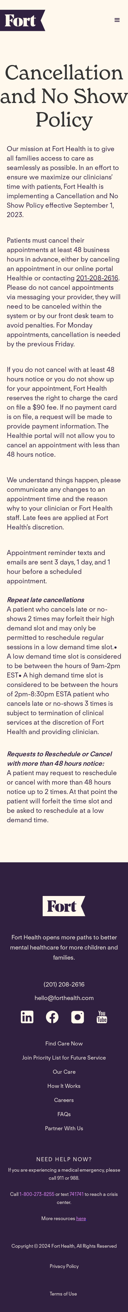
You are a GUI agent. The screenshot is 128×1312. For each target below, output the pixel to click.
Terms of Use (63, 1294)
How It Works (64, 1086)
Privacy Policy (64, 1267)
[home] (22, 20)
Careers (64, 1100)
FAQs (64, 1114)
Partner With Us (64, 1129)
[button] (117, 20)
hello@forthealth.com (64, 999)
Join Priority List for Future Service (64, 1058)
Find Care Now (64, 1044)
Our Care (64, 1072)
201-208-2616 (97, 278)
